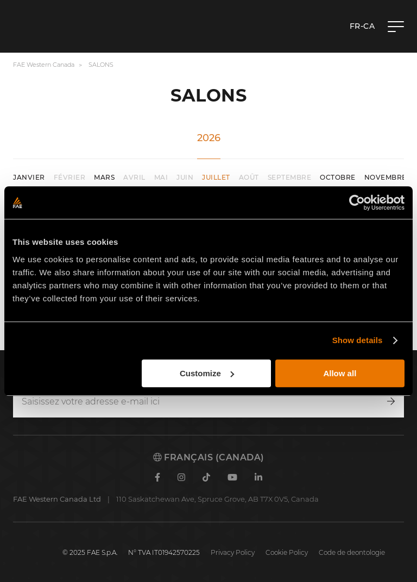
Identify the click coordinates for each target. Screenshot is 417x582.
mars (104, 177)
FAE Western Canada (43, 64)
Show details (357, 340)
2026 (208, 138)
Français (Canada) (208, 457)
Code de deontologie (352, 552)
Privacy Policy (233, 552)
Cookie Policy (287, 552)
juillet (216, 177)
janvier (29, 177)
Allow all (339, 373)
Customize (207, 373)
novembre (385, 177)
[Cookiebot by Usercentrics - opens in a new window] (357, 202)
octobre (338, 177)
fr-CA (362, 26)
